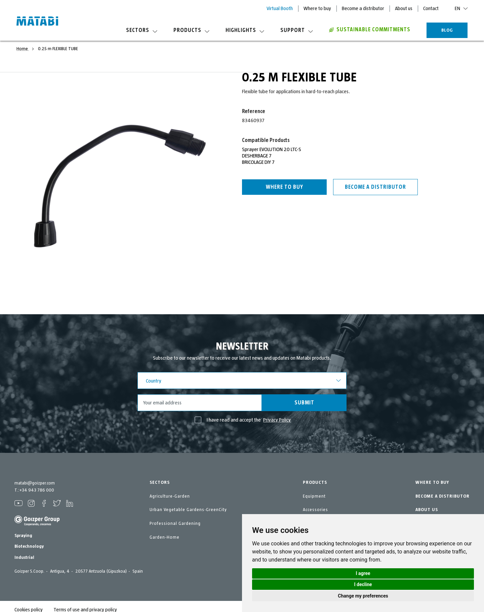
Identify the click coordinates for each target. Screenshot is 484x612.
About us (403, 8)
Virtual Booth (280, 8)
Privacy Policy (277, 420)
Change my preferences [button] (363, 596)
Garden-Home (164, 537)
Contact (431, 8)
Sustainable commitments (369, 29)
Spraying (23, 535)
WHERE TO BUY (432, 482)
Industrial (24, 557)
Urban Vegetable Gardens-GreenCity (188, 509)
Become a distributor (363, 8)
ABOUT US (426, 509)
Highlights (245, 30)
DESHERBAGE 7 (257, 155)
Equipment (314, 496)
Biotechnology (29, 546)
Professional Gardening (175, 523)
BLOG (447, 30)
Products (191, 30)
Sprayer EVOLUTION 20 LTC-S (271, 149)
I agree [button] (363, 573)
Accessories (315, 509)
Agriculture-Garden (170, 496)
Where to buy (317, 8)
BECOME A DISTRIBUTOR (442, 496)
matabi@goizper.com (34, 483)
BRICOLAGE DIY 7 (258, 162)
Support (296, 30)
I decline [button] (363, 584)
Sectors (141, 30)
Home (22, 48)
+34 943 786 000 (36, 490)
